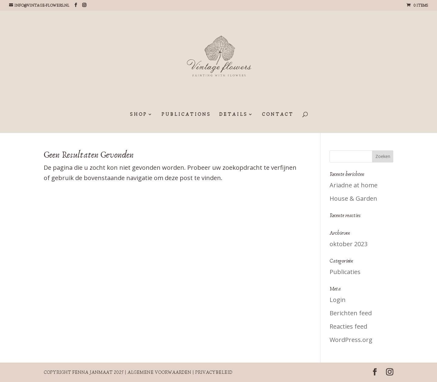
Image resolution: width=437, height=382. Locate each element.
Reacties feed (348, 326)
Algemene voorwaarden (159, 372)
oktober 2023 (349, 244)
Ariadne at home (354, 185)
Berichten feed (351, 313)
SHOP (138, 114)
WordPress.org (351, 340)
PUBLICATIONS (186, 114)
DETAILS (233, 114)
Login (338, 300)
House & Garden (353, 198)
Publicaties (345, 272)
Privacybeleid (213, 372)
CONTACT (277, 114)
